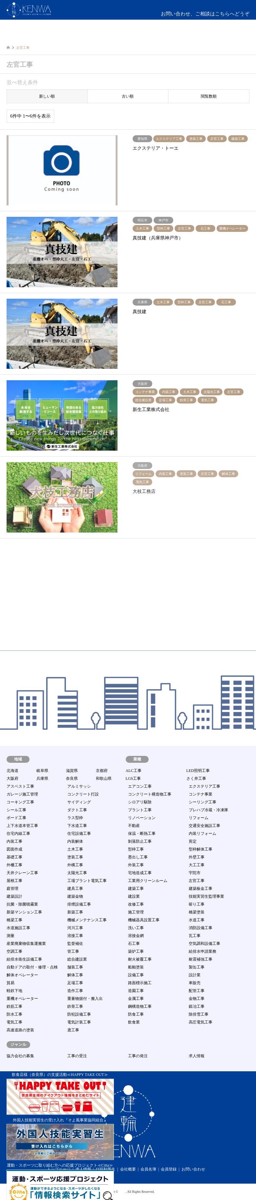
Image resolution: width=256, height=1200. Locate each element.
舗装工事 (75, 967)
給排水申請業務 (202, 951)
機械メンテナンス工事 (87, 920)
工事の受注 (77, 1056)
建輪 (122, 1191)
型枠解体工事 (200, 849)
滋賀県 (72, 770)
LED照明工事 (198, 770)
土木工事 (75, 849)
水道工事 (196, 920)
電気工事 (14, 1022)
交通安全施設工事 (204, 825)
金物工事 (196, 998)
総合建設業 (77, 959)
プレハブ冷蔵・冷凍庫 (208, 810)
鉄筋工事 (14, 1006)
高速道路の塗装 (20, 1030)
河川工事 (75, 928)
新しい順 (47, 96)
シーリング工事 (202, 802)
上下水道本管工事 (22, 825)
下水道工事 (77, 825)
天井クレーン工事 (22, 873)
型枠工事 (136, 849)
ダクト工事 (77, 810)
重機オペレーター (22, 998)
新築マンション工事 (24, 912)
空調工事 (14, 951)
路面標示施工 (140, 983)
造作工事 (75, 990)
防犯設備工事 (79, 1014)
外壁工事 (196, 857)
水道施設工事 (18, 928)
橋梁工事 (14, 920)
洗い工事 (136, 928)
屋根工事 (14, 880)
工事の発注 (138, 1056)
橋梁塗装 (196, 912)
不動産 (134, 825)
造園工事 (136, 990)
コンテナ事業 (200, 794)
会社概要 (128, 1169)
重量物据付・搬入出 (85, 998)
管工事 (73, 951)
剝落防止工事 (140, 841)
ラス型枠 (75, 818)
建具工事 (75, 888)
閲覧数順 (209, 96)
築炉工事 (136, 951)
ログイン (221, 35)
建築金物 (75, 896)
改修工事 (136, 904)
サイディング (79, 802)
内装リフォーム (202, 833)
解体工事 (75, 975)
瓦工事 (195, 935)
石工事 (134, 943)
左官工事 (196, 880)
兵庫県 (42, 778)
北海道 (12, 770)
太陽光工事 (77, 873)
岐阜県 (42, 770)
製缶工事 (196, 967)
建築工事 (136, 888)
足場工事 (75, 983)
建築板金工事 (200, 888)
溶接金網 (136, 935)
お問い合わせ (193, 1169)
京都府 (102, 770)
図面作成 (14, 849)
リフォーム (198, 818)
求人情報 (196, 1056)
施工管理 (136, 912)
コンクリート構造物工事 (149, 794)
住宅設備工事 (79, 833)
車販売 (195, 983)
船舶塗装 (136, 967)
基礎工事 (14, 857)
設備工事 (136, 975)
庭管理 (12, 888)
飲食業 (134, 1022)
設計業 (195, 975)
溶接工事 (75, 935)
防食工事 (136, 1014)
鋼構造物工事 (140, 1006)
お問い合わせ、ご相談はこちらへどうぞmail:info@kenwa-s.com (205, 17)
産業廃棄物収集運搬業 (26, 943)
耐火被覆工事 (140, 959)
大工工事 (196, 865)
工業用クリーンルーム (147, 880)
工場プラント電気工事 (87, 880)
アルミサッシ (79, 786)
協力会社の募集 (20, 1056)
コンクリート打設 (83, 794)
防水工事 (14, 1014)
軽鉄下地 (14, 990)
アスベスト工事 (20, 786)
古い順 (128, 96)
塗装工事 (75, 857)
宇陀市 (195, 873)
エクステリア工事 (204, 786)
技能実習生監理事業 (206, 896)
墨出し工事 (138, 857)
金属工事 (136, 998)
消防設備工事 (200, 928)
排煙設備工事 (79, 904)
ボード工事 (16, 818)
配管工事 (196, 990)
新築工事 (75, 912)
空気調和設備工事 (204, 943)
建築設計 (14, 896)
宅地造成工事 (140, 873)
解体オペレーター (22, 975)
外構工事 (75, 865)
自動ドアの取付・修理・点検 (32, 967)
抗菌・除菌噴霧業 (22, 904)
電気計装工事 (79, 1022)
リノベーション (142, 818)
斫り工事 (196, 904)
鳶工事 (73, 1030)
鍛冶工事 (196, 1006)
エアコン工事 (140, 786)
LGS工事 (133, 778)
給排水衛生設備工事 (24, 959)
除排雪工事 (198, 1014)
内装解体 (75, 841)
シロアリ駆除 (140, 802)
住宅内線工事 (18, 833)
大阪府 (12, 778)
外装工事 (136, 865)
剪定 (193, 841)
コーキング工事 (20, 802)
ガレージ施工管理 (22, 794)
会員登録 (169, 1169)
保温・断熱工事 (142, 833)
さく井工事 (196, 778)
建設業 (134, 896)
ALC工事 (133, 770)
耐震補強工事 (200, 959)
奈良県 (72, 778)
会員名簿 (148, 1169)
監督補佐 (75, 943)
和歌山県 (104, 778)
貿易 (10, 983)
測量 (10, 935)
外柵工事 (14, 865)
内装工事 (14, 841)
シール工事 (16, 810)
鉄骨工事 (75, 1006)
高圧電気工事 (200, 1022)
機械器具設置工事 (144, 920)
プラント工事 (140, 810)
